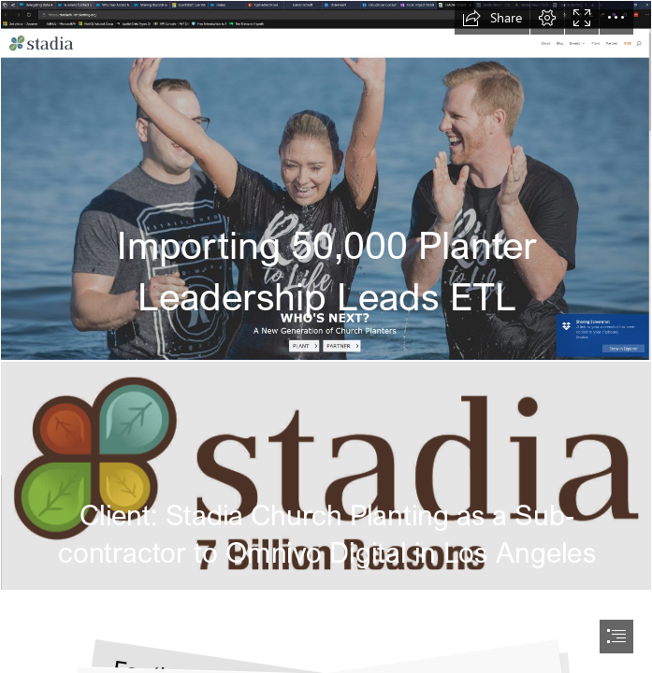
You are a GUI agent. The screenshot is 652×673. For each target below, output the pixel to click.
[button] (492, 18)
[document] (326, 336)
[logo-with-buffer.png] (326, 476)
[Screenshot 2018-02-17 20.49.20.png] (326, 180)
